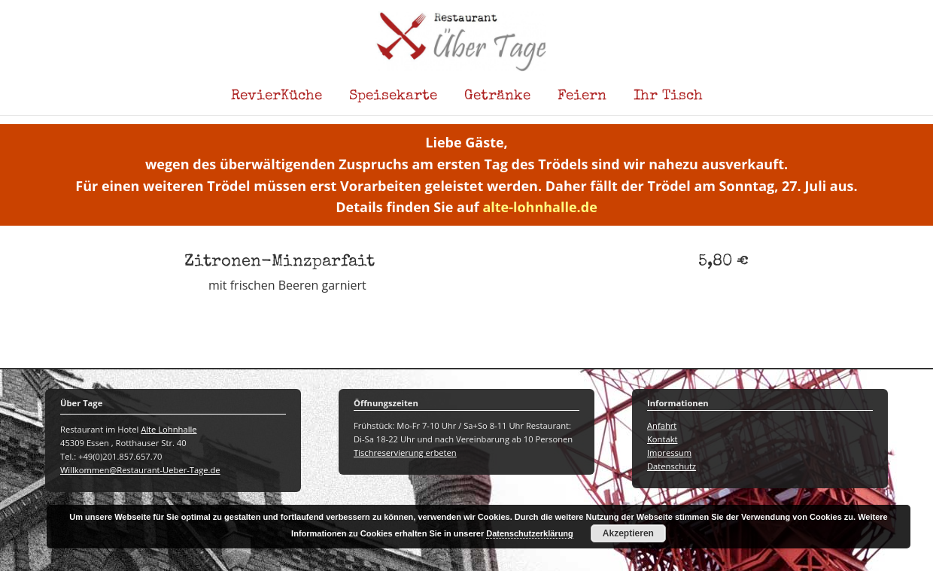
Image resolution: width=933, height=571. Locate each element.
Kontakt (662, 439)
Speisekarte (393, 96)
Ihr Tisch (668, 96)
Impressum (669, 452)
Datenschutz (671, 466)
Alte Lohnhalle (168, 429)
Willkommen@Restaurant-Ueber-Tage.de (140, 469)
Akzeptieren (628, 533)
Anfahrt (661, 425)
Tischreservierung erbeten (405, 452)
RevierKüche (276, 96)
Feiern (582, 96)
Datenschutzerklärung (529, 533)
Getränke (497, 96)
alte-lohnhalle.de (539, 207)
